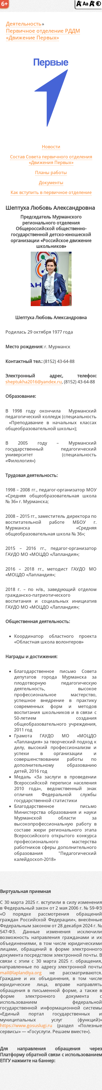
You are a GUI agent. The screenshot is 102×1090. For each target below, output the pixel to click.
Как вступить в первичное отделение (51, 192)
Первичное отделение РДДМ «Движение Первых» (43, 34)
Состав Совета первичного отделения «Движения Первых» (51, 159)
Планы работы (51, 172)
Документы (51, 183)
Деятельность (23, 23)
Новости (51, 147)
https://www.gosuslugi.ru (26, 1026)
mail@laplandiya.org (21, 973)
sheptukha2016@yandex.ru (33, 382)
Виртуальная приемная (25, 891)
